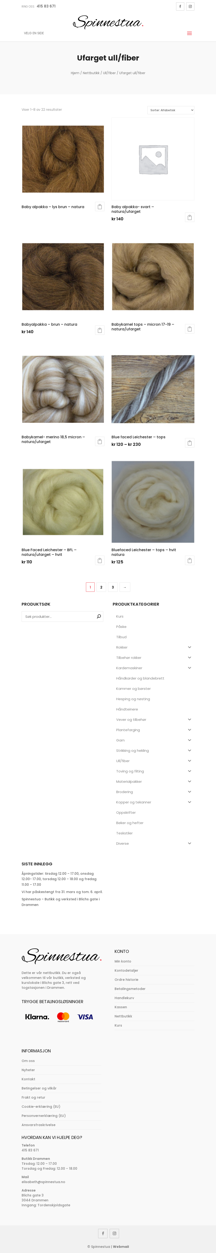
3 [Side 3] (113, 587)
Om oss (28, 1060)
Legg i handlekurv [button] (189, 217)
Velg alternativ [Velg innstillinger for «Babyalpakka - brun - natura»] (99, 330)
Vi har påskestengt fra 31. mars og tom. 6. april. (62, 892)
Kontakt (28, 1079)
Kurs (118, 1025)
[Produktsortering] (170, 110)
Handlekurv (124, 998)
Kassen (121, 1007)
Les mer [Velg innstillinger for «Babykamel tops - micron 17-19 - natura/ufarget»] (189, 328)
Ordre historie (126, 979)
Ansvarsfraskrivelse (38, 1125)
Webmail (121, 1246)
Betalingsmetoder (130, 988)
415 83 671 (30, 1150)
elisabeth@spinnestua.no (43, 1182)
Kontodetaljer (126, 970)
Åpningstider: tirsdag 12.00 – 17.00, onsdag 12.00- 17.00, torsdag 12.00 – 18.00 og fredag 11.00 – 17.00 (59, 879)
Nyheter (28, 1070)
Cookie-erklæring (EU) (41, 1106)
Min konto (123, 961)
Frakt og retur (33, 1097)
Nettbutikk (91, 73)
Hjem (75, 73)
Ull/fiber (109, 73)
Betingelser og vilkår (39, 1088)
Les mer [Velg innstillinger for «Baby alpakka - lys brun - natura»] (99, 206)
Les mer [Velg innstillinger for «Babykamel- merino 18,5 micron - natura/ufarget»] (99, 441)
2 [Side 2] (101, 587)
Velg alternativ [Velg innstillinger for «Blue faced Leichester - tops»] (189, 442)
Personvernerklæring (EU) (44, 1115)
